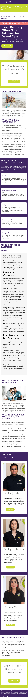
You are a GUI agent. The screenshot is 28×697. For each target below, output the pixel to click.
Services (16, 16)
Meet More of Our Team (10, 458)
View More (6, 250)
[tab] (14, 256)
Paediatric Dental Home (7, 16)
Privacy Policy (4, 696)
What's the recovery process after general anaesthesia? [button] (12, 256)
